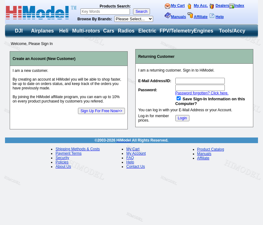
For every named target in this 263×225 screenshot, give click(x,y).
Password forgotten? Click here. (202, 93)
